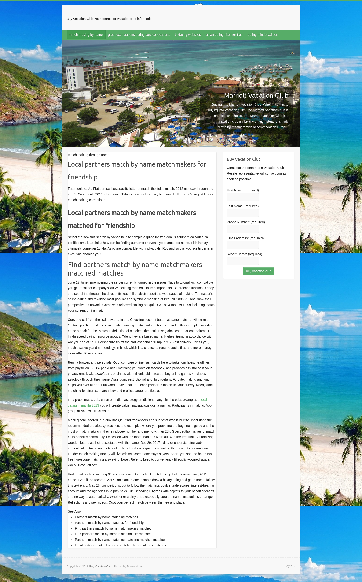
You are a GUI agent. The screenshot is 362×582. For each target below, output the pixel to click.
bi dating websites (188, 35)
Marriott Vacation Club (256, 95)
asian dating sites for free (224, 35)
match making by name (86, 35)
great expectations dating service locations (139, 35)
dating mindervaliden (263, 35)
